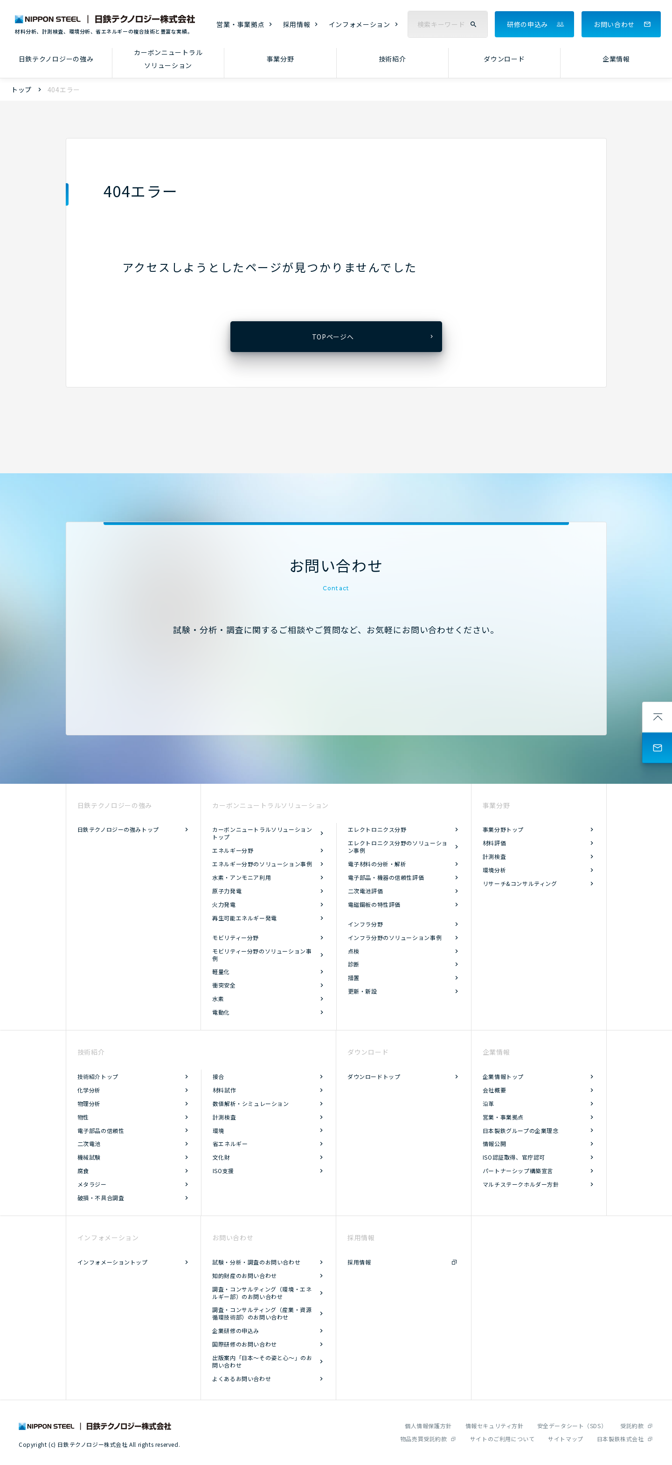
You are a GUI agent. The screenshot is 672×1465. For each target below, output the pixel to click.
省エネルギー (230, 1143)
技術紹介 (392, 58)
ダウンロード (504, 58)
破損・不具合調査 (101, 1198)
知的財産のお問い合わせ (244, 1275)
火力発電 (224, 904)
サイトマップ (565, 1439)
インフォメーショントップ (112, 1262)
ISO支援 (223, 1171)
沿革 (488, 1103)
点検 (354, 951)
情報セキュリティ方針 (494, 1426)
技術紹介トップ (97, 1076)
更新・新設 (362, 991)
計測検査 (494, 856)
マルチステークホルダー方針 (521, 1184)
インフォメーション (359, 24)
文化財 (221, 1157)
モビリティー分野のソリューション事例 (262, 954)
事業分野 (280, 58)
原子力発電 (227, 891)
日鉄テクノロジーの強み (56, 58)
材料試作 (224, 1090)
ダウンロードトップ (373, 1076)
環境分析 (494, 870)
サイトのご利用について (502, 1439)
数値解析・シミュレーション (251, 1103)
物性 (83, 1117)
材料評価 (494, 843)
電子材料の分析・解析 (377, 864)
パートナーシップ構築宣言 (518, 1171)
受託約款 (632, 1426)
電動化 (221, 1012)
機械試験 (89, 1157)
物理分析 (89, 1103)
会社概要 (494, 1090)
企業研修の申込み (235, 1330)
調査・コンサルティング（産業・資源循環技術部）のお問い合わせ (262, 1313)
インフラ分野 (365, 924)
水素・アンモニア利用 (241, 877)
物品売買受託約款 (423, 1439)
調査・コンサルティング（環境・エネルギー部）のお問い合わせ (262, 1292)
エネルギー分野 (232, 850)
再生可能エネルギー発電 (244, 918)
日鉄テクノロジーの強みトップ (118, 829)
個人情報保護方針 (428, 1426)
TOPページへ (333, 336)
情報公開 (494, 1143)
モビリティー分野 (235, 937)
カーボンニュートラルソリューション (168, 59)
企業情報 (616, 58)
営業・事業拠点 (240, 24)
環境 (218, 1130)
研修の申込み (527, 24)
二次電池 (89, 1143)
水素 (218, 998)
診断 (354, 964)
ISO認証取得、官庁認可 (514, 1157)
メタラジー (92, 1184)
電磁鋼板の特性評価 (374, 904)
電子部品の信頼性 (101, 1130)
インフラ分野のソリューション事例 (395, 937)
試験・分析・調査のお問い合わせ (256, 1262)
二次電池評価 (365, 891)
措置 (354, 977)
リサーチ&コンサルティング (520, 883)
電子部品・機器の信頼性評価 (386, 877)
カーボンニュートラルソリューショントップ (262, 833)
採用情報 (297, 24)
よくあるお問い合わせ (241, 1378)
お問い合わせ (614, 24)
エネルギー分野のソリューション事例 (262, 864)
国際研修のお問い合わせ (244, 1344)
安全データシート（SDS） (572, 1426)
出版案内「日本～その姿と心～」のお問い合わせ (262, 1361)
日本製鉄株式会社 (620, 1439)
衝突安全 (224, 985)
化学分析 (89, 1090)
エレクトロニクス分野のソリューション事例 (398, 846)
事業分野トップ (503, 829)
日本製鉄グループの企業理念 (521, 1130)
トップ (21, 89)
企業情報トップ (503, 1076)
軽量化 (221, 971)
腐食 (83, 1171)
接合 (218, 1076)
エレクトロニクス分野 (377, 829)
